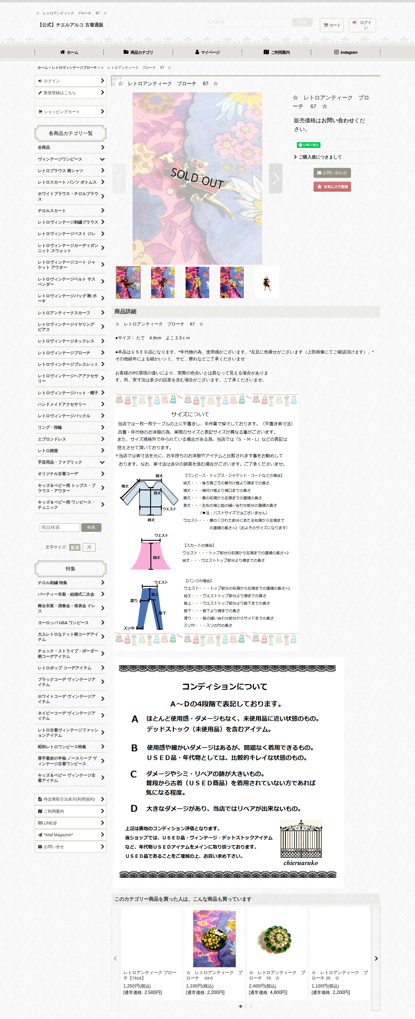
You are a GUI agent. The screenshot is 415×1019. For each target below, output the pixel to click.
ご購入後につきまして (318, 157)
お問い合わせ (337, 120)
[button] (119, 178)
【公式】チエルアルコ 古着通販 (70, 24)
